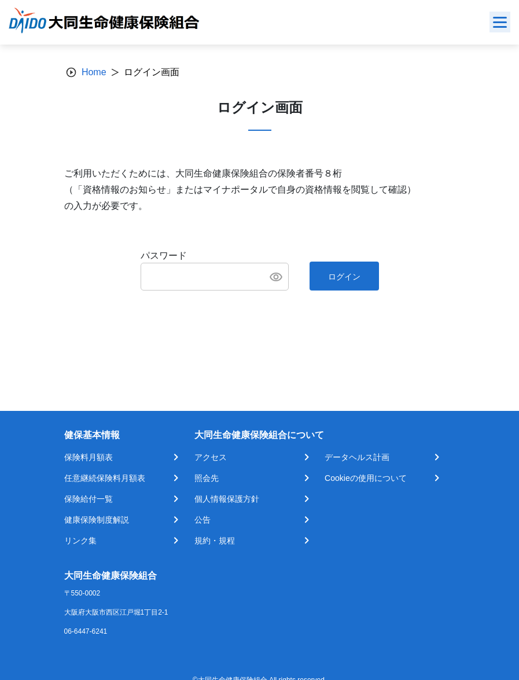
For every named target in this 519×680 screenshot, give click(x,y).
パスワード (164, 255)
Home (94, 72)
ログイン (344, 276)
